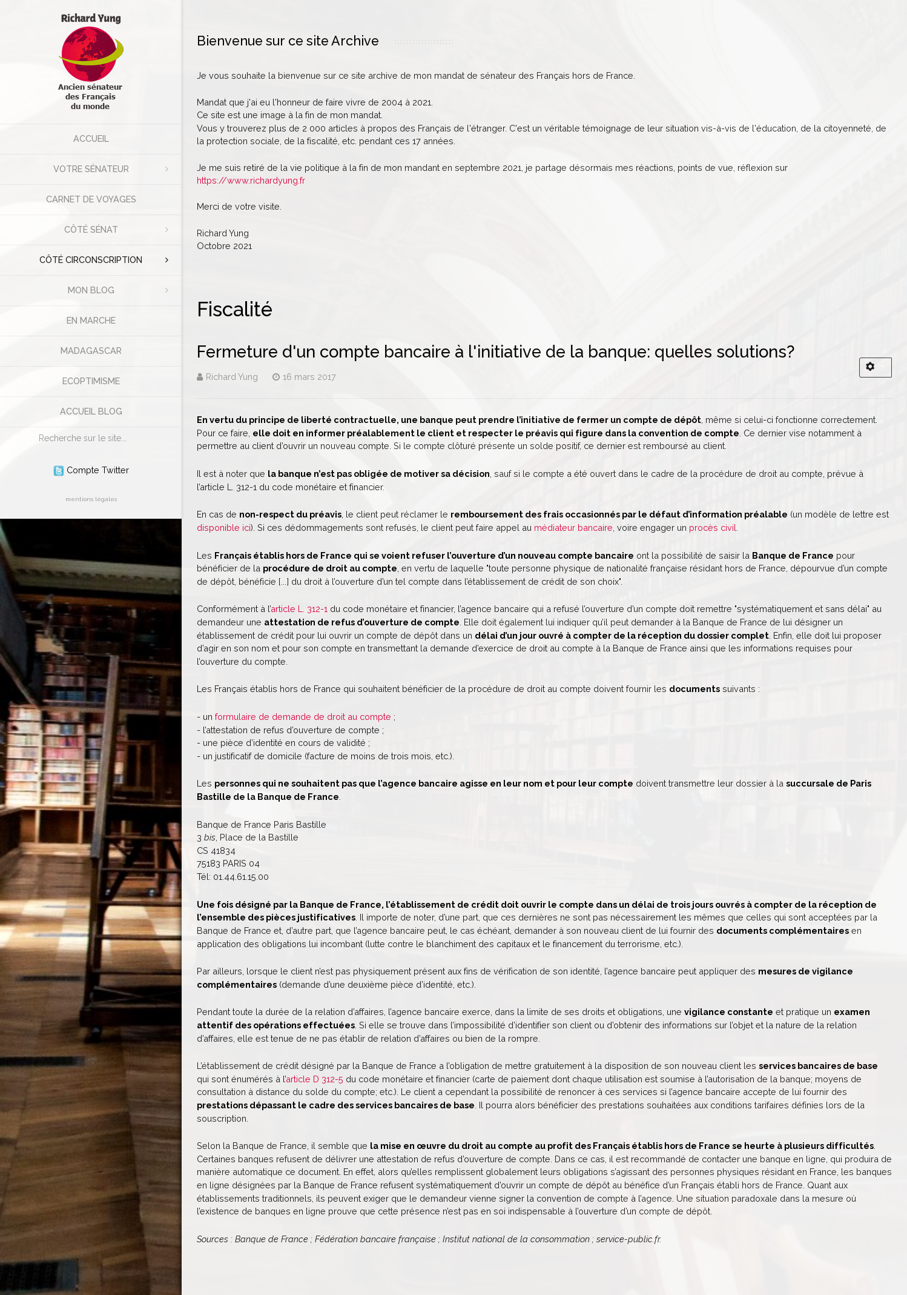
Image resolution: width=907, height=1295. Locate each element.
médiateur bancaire (573, 527)
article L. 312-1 (299, 609)
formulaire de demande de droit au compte (303, 716)
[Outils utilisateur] (875, 368)
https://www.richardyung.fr (251, 180)
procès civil (712, 527)
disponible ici (224, 527)
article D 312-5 (314, 1079)
